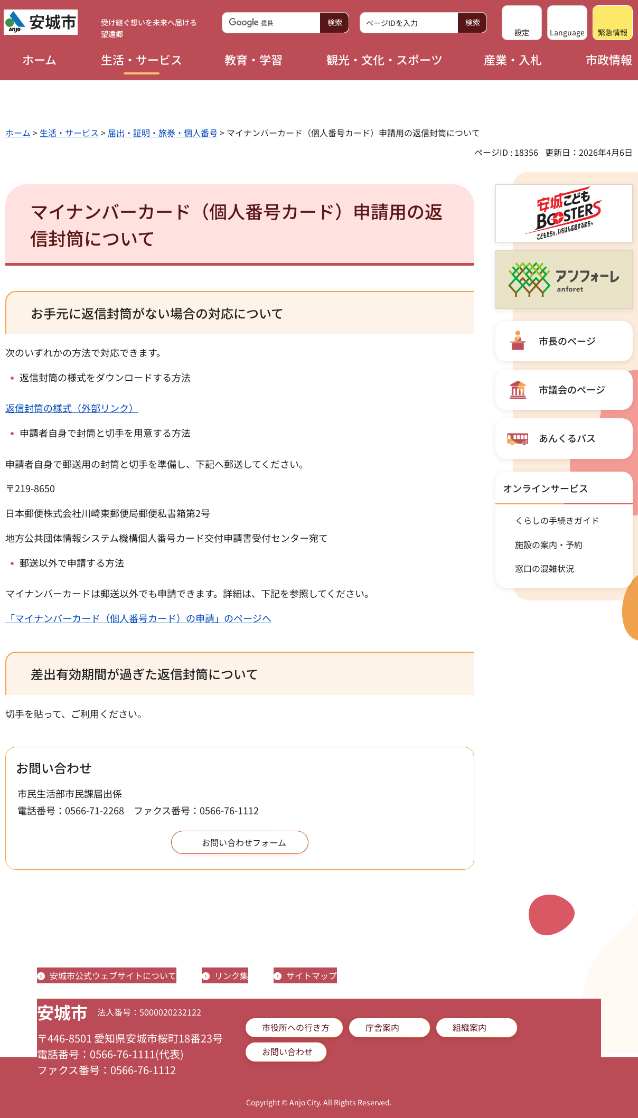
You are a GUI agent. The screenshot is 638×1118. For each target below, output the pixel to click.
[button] (522, 22)
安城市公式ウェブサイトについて (113, 975)
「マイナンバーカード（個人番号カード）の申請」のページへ (138, 618)
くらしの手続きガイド (557, 520)
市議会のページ (572, 389)
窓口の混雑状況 (544, 568)
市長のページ (567, 340)
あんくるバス (567, 438)
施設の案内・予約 (549, 544)
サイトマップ (311, 975)
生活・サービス (69, 132)
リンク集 (231, 975)
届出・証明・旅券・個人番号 (163, 132)
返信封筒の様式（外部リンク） (71, 408)
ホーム (18, 132)
